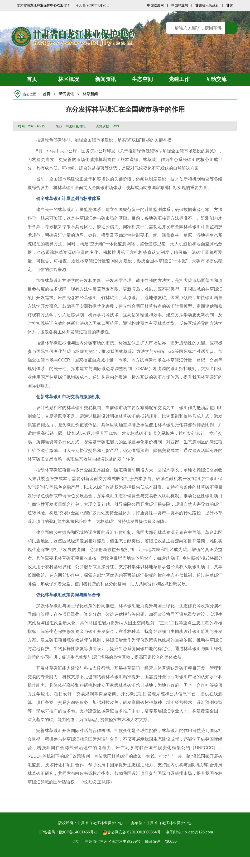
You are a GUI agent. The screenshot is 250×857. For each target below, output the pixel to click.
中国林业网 (179, 5)
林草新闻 (90, 94)
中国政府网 (155, 5)
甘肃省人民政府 (207, 5)
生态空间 (142, 79)
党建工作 (179, 79)
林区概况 (68, 79)
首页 (32, 79)
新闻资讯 (105, 79)
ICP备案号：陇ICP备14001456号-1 (67, 832)
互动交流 (216, 79)
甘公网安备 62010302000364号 (131, 832)
